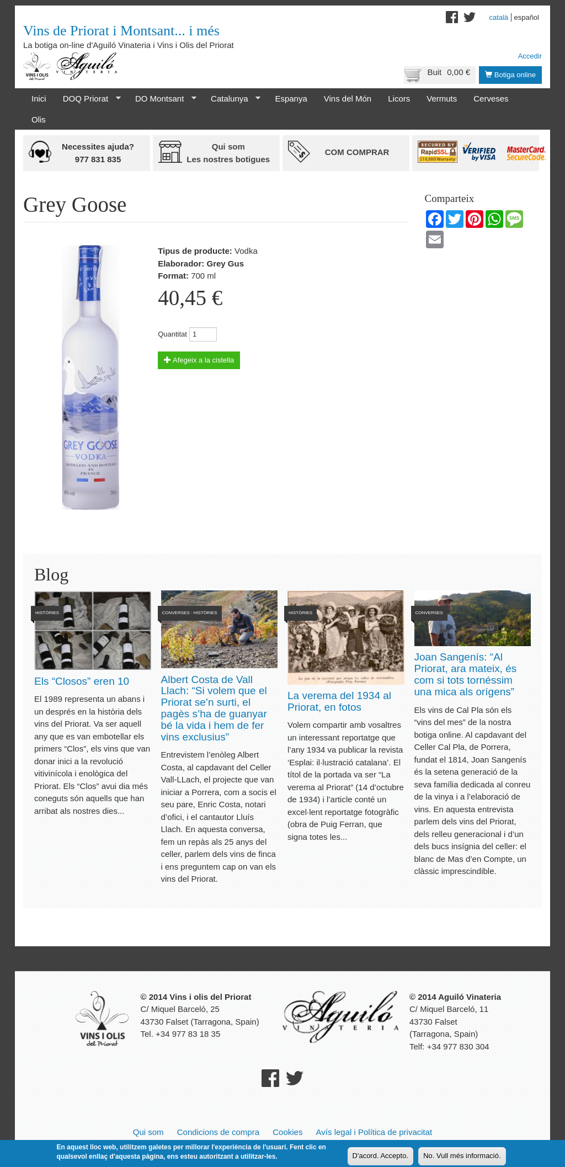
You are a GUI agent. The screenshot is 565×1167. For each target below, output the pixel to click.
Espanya (291, 98)
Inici (38, 98)
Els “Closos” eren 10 (81, 681)
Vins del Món (347, 98)
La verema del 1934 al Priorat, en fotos (339, 701)
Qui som (148, 1132)
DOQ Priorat (88, 99)
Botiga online (510, 75)
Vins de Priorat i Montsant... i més (121, 31)
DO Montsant (161, 99)
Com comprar (357, 152)
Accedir (530, 56)
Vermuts (442, 98)
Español (526, 17)
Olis (38, 119)
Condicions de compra (218, 1132)
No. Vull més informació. (461, 1156)
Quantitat (172, 334)
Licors (399, 98)
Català (499, 17)
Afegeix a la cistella (199, 360)
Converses (176, 612)
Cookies (287, 1132)
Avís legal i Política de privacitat (374, 1132)
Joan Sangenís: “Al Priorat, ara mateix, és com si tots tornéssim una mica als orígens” (465, 674)
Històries (47, 612)
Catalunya (231, 99)
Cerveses (490, 98)
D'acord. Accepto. (380, 1156)
